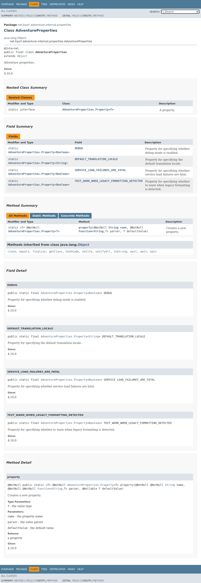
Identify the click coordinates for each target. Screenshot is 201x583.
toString (120, 251)
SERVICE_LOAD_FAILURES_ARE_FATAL (100, 170)
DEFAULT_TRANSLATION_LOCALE (96, 159)
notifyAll (102, 251)
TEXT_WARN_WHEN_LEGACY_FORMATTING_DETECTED (109, 180)
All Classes (9, 11)
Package (21, 4)
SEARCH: (155, 11)
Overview (7, 4)
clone (12, 251)
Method (52, 15)
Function (85, 231)
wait (133, 251)
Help (80, 4)
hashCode (72, 251)
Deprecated (57, 4)
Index (71, 4)
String (61, 163)
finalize (39, 251)
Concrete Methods (75, 215)
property (85, 227)
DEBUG (79, 148)
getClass (55, 251)
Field (29, 15)
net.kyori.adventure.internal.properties (44, 24)
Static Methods (44, 215)
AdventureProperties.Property (85, 109)
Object (22, 56)
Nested (19, 15)
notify (87, 251)
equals (24, 251)
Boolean (62, 152)
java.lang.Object (15, 38)
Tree (44, 4)
